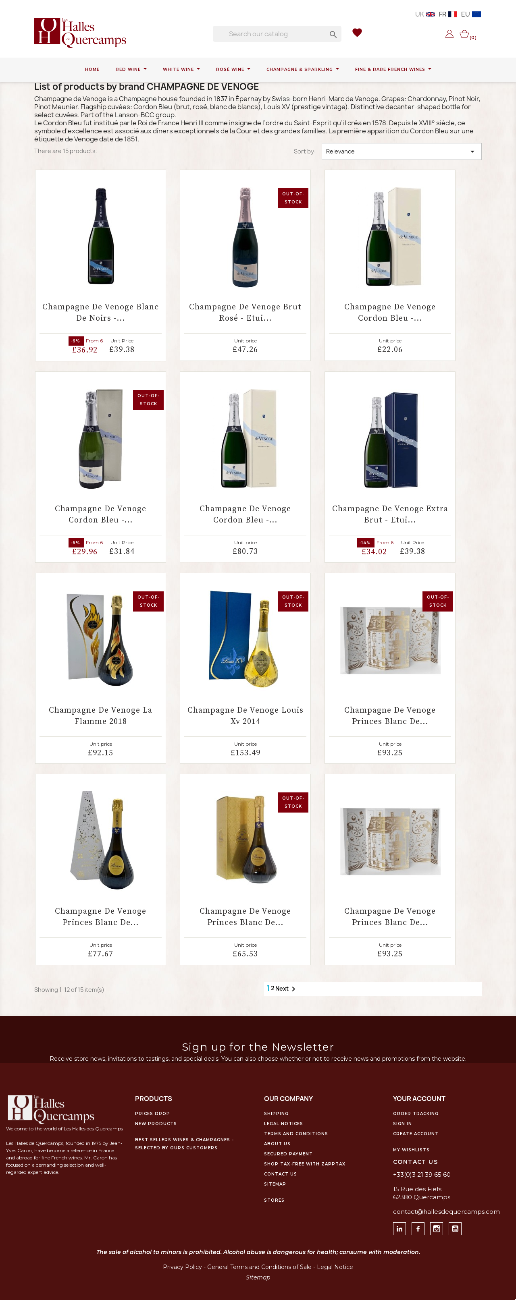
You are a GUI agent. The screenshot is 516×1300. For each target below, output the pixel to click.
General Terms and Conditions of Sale (259, 1267)
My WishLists (411, 1150)
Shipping (276, 1113)
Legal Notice (335, 1267)
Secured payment (288, 1154)
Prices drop (152, 1113)
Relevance (402, 151)
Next (286, 989)
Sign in (402, 1123)
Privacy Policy (182, 1267)
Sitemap (275, 1184)
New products (156, 1123)
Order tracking (416, 1113)
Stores (274, 1200)
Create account (416, 1133)
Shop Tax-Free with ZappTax (304, 1164)
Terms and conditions (296, 1133)
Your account (419, 1098)
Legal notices (283, 1123)
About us (277, 1144)
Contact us (280, 1174)
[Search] (277, 34)
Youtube (461, 1226)
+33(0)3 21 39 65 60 (422, 1174)
